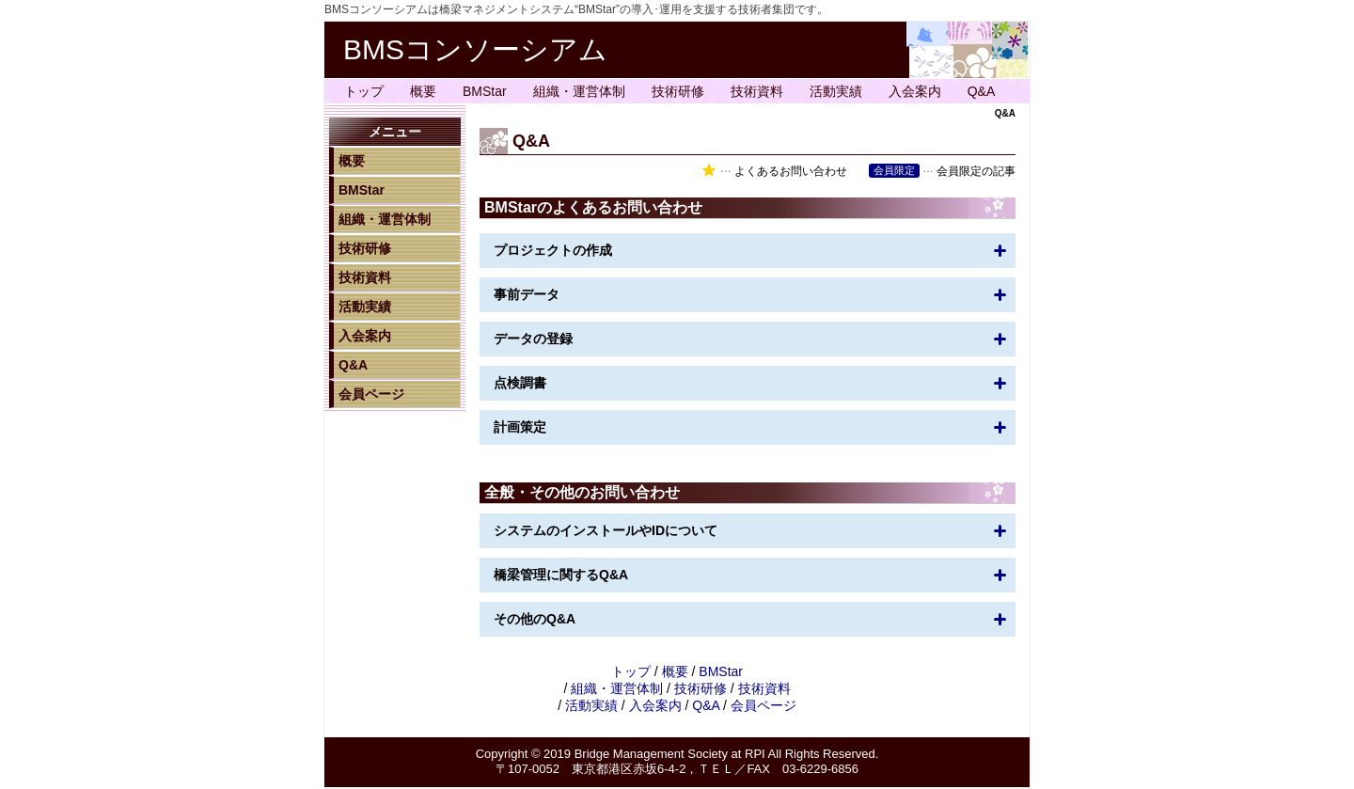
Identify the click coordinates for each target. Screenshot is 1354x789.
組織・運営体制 (579, 91)
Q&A (982, 91)
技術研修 (678, 91)
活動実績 (836, 91)
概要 (423, 91)
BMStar (485, 91)
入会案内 (915, 91)
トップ (364, 91)
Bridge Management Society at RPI (670, 754)
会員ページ (371, 394)
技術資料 (757, 91)
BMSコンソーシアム (475, 49)
